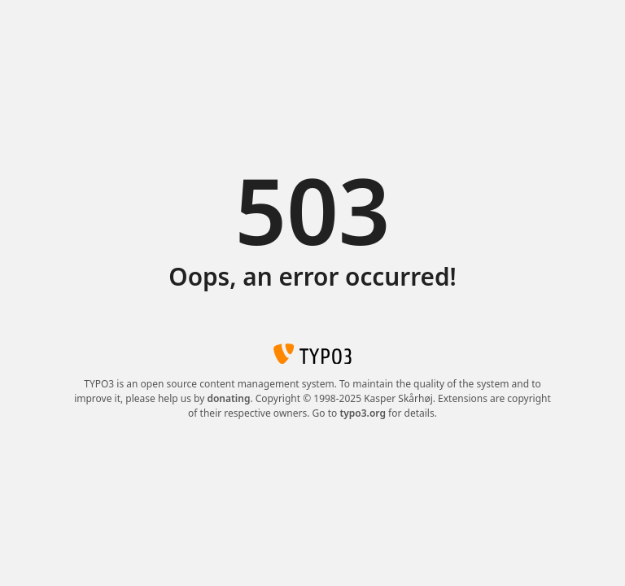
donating (228, 398)
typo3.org (362, 413)
